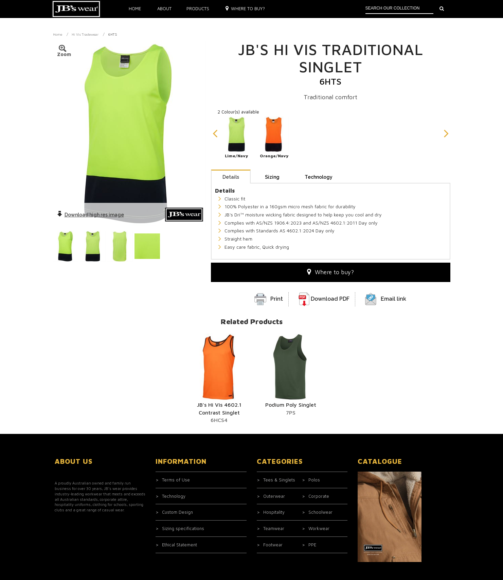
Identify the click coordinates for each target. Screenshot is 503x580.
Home (135, 8)
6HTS (112, 34)
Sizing (272, 177)
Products (197, 8)
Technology (319, 177)
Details (230, 177)
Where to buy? (245, 8)
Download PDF (330, 299)
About (164, 8)
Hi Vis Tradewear (85, 34)
